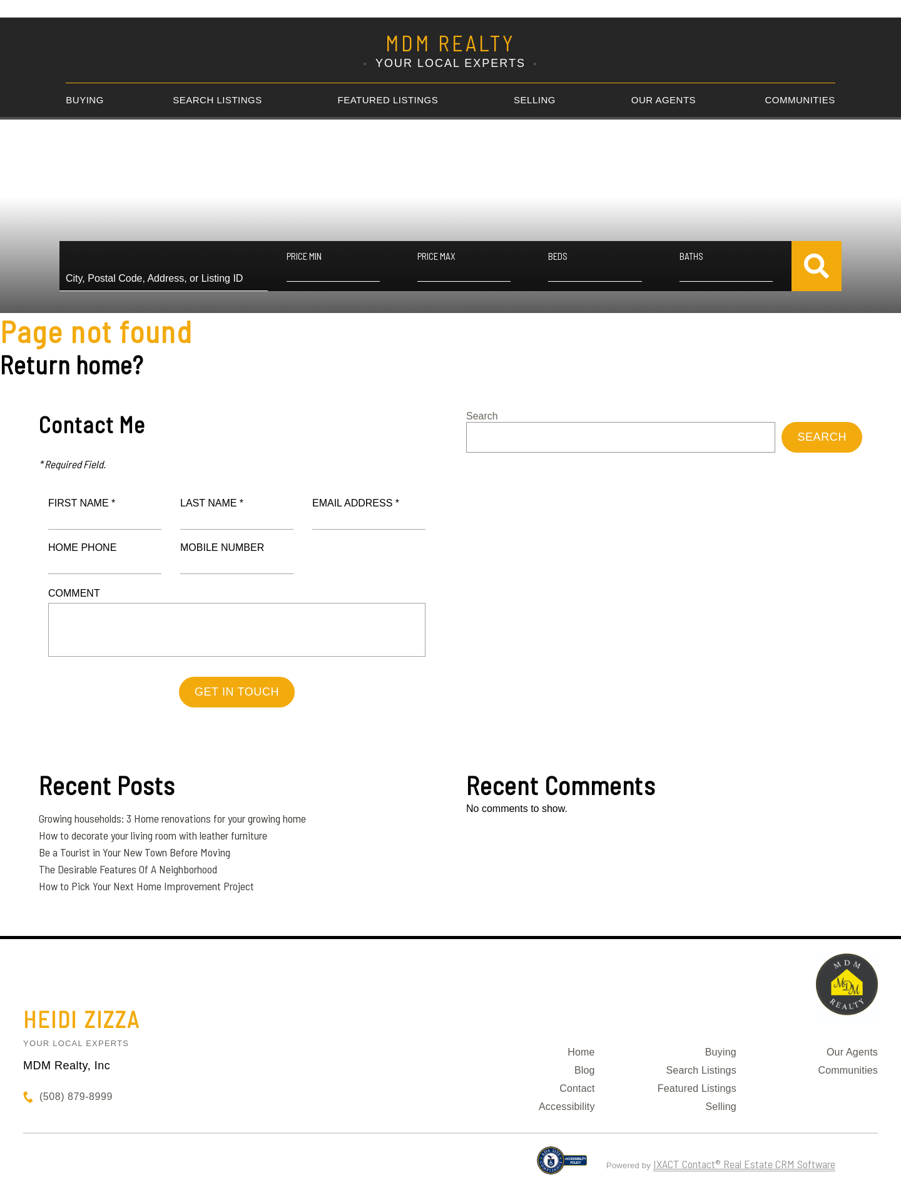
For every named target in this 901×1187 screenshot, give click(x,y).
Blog (584, 1070)
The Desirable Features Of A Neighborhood (128, 869)
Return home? (71, 364)
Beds (558, 256)
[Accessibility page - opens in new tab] (562, 1166)
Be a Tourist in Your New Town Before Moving (134, 852)
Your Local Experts (76, 1043)
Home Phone (82, 547)
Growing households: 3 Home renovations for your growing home (172, 818)
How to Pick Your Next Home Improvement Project (146, 886)
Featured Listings (388, 100)
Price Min (304, 256)
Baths (691, 256)
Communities (800, 100)
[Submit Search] (817, 266)
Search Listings (217, 100)
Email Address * (355, 503)
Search (482, 416)
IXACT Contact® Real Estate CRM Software (744, 1164)
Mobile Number (222, 547)
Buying (85, 100)
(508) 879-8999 (76, 1096)
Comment (74, 593)
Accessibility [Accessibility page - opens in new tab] (567, 1106)
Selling (535, 100)
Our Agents (663, 100)
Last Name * (211, 503)
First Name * (81, 503)
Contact (577, 1088)
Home (581, 1052)
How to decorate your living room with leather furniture (153, 835)
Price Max (436, 256)
